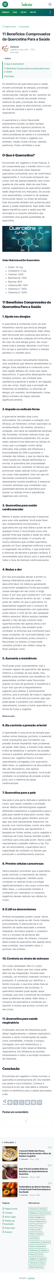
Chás (41, 1213)
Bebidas (33, 1213)
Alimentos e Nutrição (38, 1209)
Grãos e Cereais (36, 1234)
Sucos (39, 1255)
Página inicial (9, 1208)
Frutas (39, 1225)
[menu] (5, 4)
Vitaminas (33, 1263)
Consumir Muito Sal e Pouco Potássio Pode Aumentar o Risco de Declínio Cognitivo (35, 1153)
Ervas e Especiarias (37, 1221)
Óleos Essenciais (36, 1267)
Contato (7, 1212)
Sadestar (31, 1278)
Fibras (32, 1225)
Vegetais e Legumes (38, 1259)
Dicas (47, 1213)
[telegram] (27, 1102)
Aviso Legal (9, 1216)
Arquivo (7, 1232)
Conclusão (9, 76)
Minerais (46, 1242)
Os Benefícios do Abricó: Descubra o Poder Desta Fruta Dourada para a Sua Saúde (35, 1189)
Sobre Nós (8, 1228)
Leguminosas (35, 1242)
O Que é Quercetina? (14, 64)
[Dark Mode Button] (50, 4)
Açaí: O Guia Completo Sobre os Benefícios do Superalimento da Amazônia (33, 1171)
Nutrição (43, 1250)
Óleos (42, 1263)
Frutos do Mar (35, 1230)
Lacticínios (34, 1238)
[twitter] (15, 1102)
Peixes (32, 1255)
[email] (39, 1102)
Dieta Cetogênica (37, 1217)
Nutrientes (34, 1250)
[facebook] (10, 1102)
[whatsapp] (21, 1102)
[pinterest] (33, 1102)
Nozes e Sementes (37, 1246)
